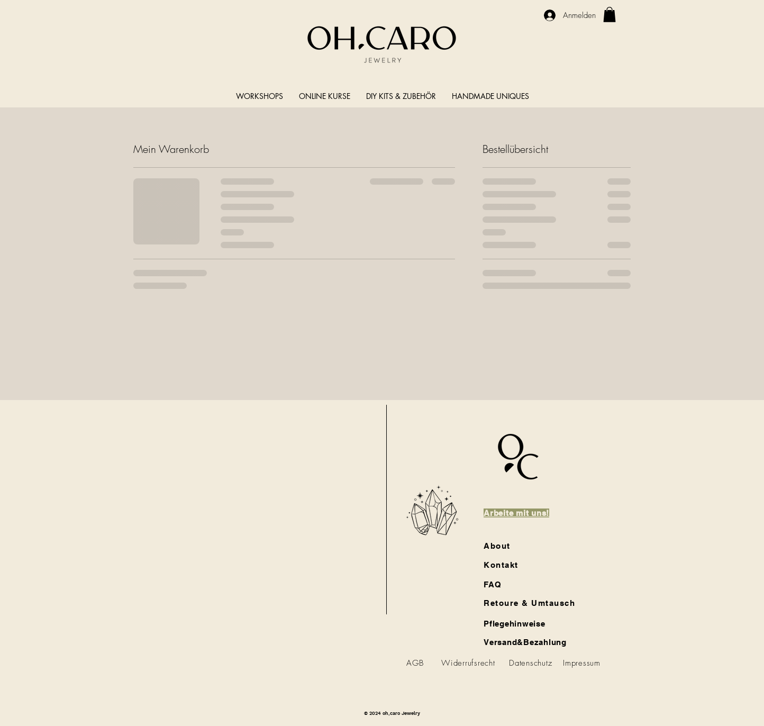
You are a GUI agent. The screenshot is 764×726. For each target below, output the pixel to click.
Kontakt (501, 564)
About (497, 545)
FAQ (493, 584)
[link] (609, 14)
